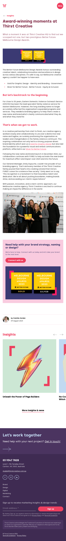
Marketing (7, 493)
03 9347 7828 (11, 460)
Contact (6, 496)
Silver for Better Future (36, 149)
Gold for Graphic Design (41, 144)
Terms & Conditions (51, 515)
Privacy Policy (36, 515)
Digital (5, 490)
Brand (5, 484)
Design (5, 488)
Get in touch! (52, 441)
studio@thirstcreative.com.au (14, 471)
